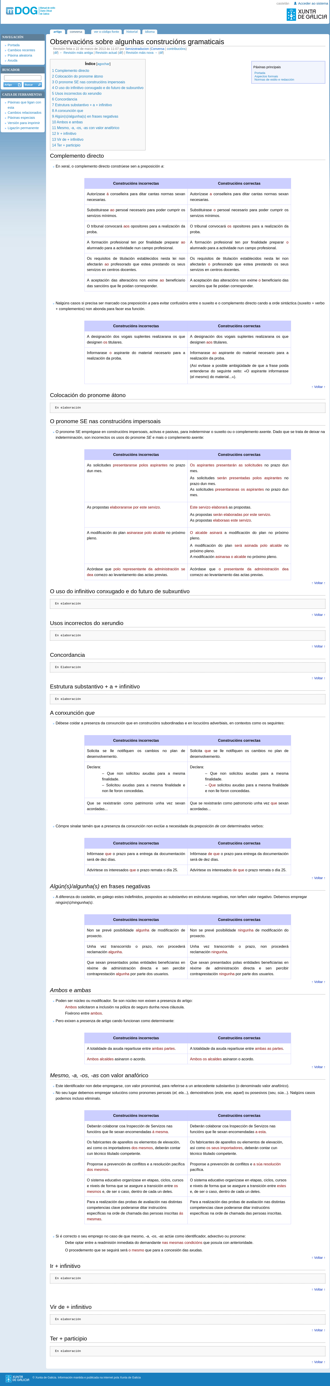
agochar (103, 64)
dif (56, 52)
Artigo (57, 32)
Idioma (150, 32)
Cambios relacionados (24, 112)
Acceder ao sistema (313, 3)
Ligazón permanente (23, 128)
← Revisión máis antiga (76, 52)
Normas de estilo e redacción (274, 79)
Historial (132, 32)
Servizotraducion (137, 49)
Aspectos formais (266, 76)
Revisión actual (106, 52)
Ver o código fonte (106, 32)
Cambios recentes (21, 50)
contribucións (176, 49)
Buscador (11, 70)
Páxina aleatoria (20, 55)
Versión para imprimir (24, 123)
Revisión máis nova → (141, 52)
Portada (260, 73)
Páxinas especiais (21, 117)
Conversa (157, 49)
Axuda (12, 60)
